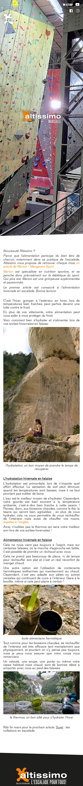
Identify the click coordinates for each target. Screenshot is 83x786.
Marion (8, 271)
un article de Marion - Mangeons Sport (41, 264)
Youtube (77, 4)
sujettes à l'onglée (15, 522)
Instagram (78, 11)
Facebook (71, 11)
